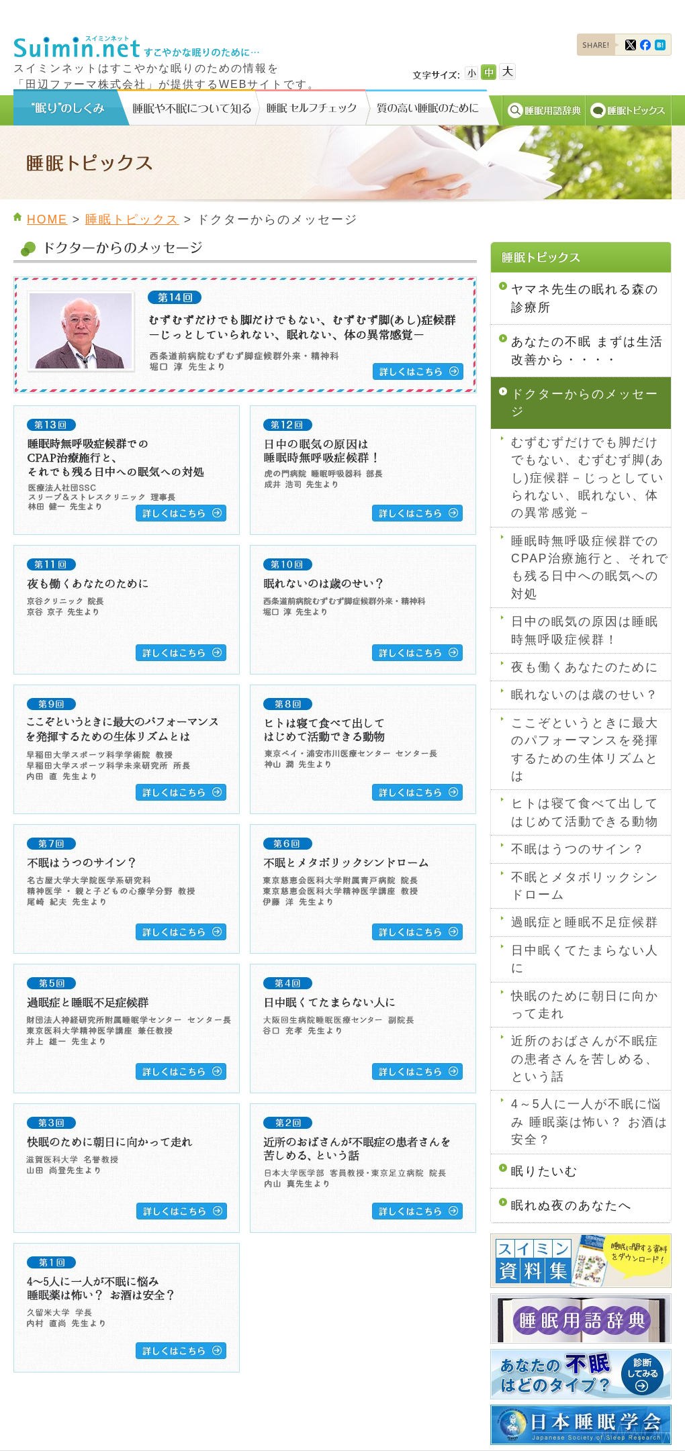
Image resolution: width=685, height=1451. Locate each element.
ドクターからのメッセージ (585, 402)
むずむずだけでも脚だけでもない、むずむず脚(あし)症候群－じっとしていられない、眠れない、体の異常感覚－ (587, 478)
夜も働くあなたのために (585, 667)
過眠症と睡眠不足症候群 (585, 922)
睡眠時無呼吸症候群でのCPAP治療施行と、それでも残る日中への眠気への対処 (590, 567)
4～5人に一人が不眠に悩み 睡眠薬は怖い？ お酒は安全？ (589, 1121)
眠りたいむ (544, 1171)
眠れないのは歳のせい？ (585, 694)
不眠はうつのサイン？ (578, 849)
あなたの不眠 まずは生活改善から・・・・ (587, 350)
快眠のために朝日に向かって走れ (585, 1004)
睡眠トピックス (132, 219)
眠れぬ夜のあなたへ (571, 1205)
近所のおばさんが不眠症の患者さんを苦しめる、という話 (585, 1058)
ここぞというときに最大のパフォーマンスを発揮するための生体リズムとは (585, 749)
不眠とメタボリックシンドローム (585, 885)
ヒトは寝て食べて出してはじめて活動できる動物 (585, 812)
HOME (47, 219)
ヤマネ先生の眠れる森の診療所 (585, 298)
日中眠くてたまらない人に (585, 959)
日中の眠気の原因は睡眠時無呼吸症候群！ (585, 630)
